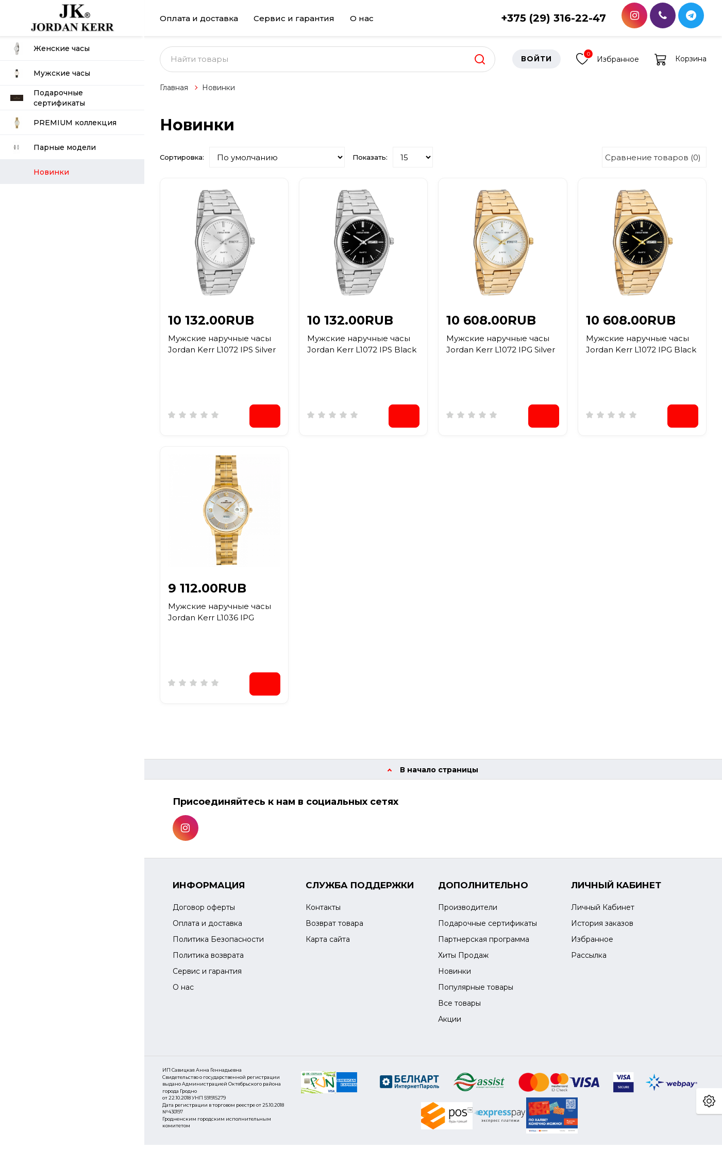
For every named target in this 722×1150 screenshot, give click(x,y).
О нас (362, 18)
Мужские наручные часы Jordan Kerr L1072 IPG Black (641, 349)
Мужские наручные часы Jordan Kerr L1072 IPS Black (361, 349)
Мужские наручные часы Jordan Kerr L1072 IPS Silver (222, 349)
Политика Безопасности (218, 945)
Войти (536, 64)
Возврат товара (334, 929)
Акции (449, 1024)
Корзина (680, 64)
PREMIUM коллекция (63, 122)
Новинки (218, 92)
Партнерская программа (483, 945)
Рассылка (589, 961)
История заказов (602, 929)
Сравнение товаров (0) (653, 162)
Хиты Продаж (463, 961)
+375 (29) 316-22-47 (553, 18)
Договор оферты (204, 913)
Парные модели (53, 147)
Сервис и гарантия (294, 18)
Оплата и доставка (199, 18)
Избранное (607, 63)
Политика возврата (208, 961)
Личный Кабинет (602, 913)
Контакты (323, 913)
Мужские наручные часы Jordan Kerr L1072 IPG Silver (500, 349)
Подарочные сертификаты (47, 98)
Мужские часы (50, 73)
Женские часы (50, 48)
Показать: (370, 162)
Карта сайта (328, 945)
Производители (467, 913)
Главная (174, 92)
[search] (479, 64)
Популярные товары (475, 992)
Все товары (459, 1008)
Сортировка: (182, 162)
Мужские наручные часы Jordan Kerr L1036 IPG (219, 617)
